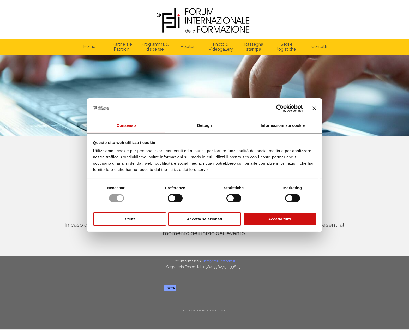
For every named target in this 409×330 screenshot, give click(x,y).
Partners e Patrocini (122, 47)
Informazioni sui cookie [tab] (283, 125)
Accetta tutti (279, 219)
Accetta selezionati (204, 219)
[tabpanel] (204, 264)
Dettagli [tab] (204, 125)
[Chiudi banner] (314, 108)
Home (89, 46)
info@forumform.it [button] (219, 261)
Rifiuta (129, 219)
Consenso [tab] (126, 125)
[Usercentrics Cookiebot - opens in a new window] (280, 108)
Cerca (170, 288)
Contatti (319, 46)
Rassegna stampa (253, 47)
